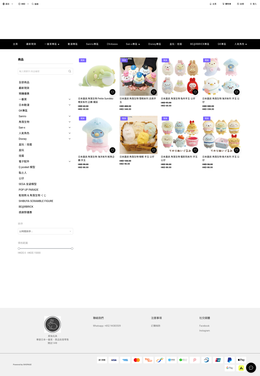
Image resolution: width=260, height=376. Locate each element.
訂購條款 (155, 325)
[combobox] (45, 231)
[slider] (19, 248)
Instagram (204, 330)
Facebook (204, 325)
